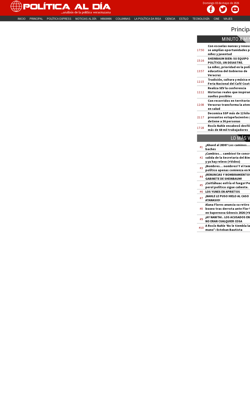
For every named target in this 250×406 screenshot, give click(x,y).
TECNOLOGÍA (201, 19)
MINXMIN (106, 19)
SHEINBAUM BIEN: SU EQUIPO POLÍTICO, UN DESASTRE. (228, 60)
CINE (216, 19)
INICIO (22, 19)
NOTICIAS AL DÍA (85, 19)
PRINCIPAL (36, 19)
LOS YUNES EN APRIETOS (222, 192)
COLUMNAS (123, 19)
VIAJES (228, 19)
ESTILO (184, 19)
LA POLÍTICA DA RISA (147, 19)
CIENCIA (170, 19)
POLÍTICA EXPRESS (59, 19)
